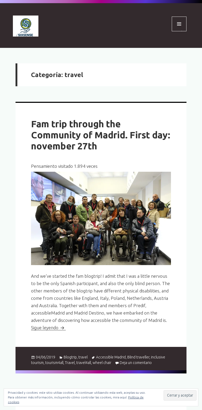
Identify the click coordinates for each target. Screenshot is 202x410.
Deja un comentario (136, 363)
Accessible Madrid (111, 357)
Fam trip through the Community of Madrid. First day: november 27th (100, 135)
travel (83, 357)
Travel (70, 363)
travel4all (83, 363)
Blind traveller (138, 357)
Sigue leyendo (48, 327)
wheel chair (102, 363)
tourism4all (54, 363)
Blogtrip (70, 357)
